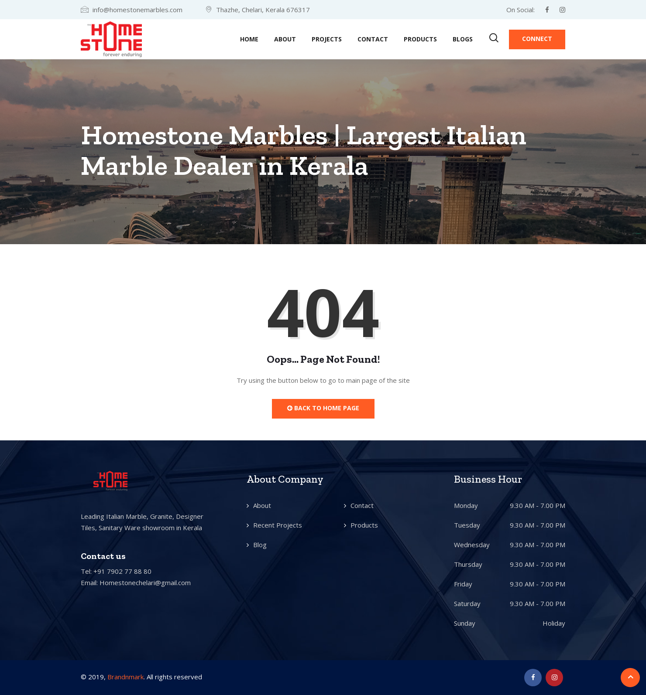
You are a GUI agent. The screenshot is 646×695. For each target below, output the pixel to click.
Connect (537, 38)
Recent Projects (277, 525)
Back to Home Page (323, 408)
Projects (327, 39)
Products (420, 39)
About (285, 39)
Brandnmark (125, 676)
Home (249, 39)
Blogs (463, 39)
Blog (260, 544)
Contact (372, 39)
